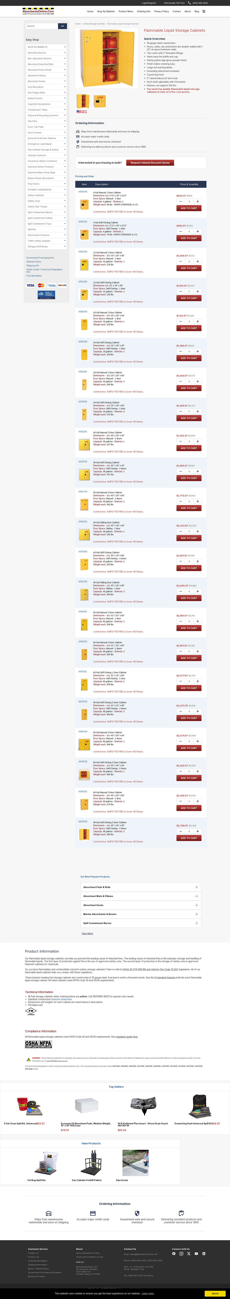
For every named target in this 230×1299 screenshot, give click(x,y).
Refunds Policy (34, 261)
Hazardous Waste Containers (42, 161)
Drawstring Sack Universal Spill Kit (193, 1123)
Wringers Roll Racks (38, 246)
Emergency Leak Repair (40, 144)
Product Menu (126, 11)
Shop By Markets (106, 11)
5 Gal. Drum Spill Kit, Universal (20, 1123)
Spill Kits (32, 229)
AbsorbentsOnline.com (86, 1267)
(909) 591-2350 (135, 1275)
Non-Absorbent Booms (39, 58)
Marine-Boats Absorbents (41, 178)
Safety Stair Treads (37, 206)
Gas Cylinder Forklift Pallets (87, 1180)
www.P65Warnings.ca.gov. (57, 1061)
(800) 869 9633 (198, 3)
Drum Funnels (35, 132)
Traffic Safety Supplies (39, 240)
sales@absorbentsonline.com (144, 1254)
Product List (33, 1257)
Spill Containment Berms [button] (97, 923)
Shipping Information (37, 1264)
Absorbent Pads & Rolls (39, 70)
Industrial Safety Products (41, 166)
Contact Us (33, 1253)
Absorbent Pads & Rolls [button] (97, 887)
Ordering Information (37, 1261)
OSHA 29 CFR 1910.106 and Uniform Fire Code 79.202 (150, 969)
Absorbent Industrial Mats (41, 64)
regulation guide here (126, 1036)
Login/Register (149, 3)
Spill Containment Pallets (40, 218)
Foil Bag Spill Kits (36, 1180)
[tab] (141, 887)
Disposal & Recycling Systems (43, 115)
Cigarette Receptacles (39, 104)
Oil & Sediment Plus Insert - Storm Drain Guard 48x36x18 (143, 1124)
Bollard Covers (35, 98)
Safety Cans (34, 201)
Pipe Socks (122, 1180)
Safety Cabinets (36, 195)
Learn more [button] (148, 1293)
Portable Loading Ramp (39, 189)
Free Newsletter (34, 276)
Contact (177, 11)
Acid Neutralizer (36, 87)
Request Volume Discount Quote (150, 162)
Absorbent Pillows (37, 75)
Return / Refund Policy (38, 1268)
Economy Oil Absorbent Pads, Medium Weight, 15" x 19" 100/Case (86, 1124)
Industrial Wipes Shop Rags (41, 172)
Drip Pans (32, 121)
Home (90, 11)
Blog (196, 11)
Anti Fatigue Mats (36, 92)
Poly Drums (33, 184)
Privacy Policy (161, 11)
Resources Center (36, 1276)
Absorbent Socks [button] (93, 905)
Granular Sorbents (37, 155)
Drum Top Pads (35, 127)
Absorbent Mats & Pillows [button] (98, 896)
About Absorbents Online (88, 1253)
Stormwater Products (38, 235)
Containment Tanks (37, 109)
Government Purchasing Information (45, 1272)
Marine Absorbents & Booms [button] (99, 914)
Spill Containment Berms (40, 212)
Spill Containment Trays (40, 223)
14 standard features (164, 977)
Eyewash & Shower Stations (42, 138)
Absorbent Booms (37, 52)
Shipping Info (33, 265)
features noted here (61, 999)
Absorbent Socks (36, 81)
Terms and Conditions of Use (89, 1257)
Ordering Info (144, 11)
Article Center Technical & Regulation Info (44, 270)
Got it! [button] (215, 1293)
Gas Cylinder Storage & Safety (43, 149)
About (188, 11)
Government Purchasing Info (40, 258)
